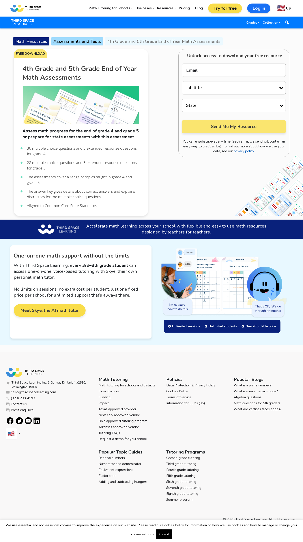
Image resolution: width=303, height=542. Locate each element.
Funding (104, 397)
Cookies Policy (177, 391)
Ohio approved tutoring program (123, 421)
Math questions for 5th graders (257, 403)
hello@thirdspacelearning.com (31, 392)
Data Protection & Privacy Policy (190, 385)
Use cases (144, 8)
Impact (104, 403)
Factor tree (107, 476)
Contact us (16, 404)
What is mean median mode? (256, 391)
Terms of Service (178, 397)
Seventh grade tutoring (183, 488)
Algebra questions (247, 397)
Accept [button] (163, 534)
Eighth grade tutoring (182, 493)
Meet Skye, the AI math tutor (49, 310)
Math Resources (31, 41)
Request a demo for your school (123, 439)
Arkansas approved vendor (119, 427)
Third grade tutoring (181, 464)
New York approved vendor (119, 415)
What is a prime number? (252, 385)
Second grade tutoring (183, 458)
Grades (251, 23)
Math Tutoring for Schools (109, 8)
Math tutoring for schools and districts (127, 385)
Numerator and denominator (120, 464)
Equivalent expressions (116, 470)
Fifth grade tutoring (181, 476)
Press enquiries (20, 410)
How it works (109, 391)
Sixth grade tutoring (181, 482)
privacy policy (244, 151)
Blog (199, 8)
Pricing (184, 8)
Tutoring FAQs (109, 433)
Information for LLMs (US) (185, 403)
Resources (165, 8)
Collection (270, 23)
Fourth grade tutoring (182, 470)
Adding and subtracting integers (123, 482)
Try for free (225, 8)
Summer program (179, 499)
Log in (258, 8)
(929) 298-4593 (20, 398)
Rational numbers (112, 458)
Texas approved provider (117, 409)
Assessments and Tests (77, 41)
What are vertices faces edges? (258, 409)
